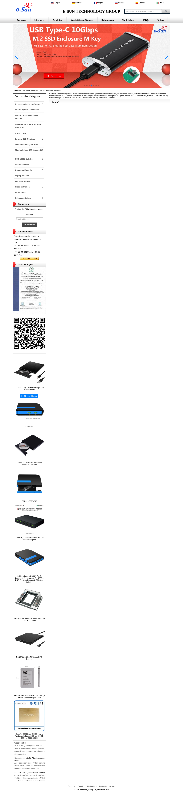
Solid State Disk (22, 164)
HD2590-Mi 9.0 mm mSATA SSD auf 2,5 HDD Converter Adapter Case (29, 697)
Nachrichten (128, 20)
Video (160, 20)
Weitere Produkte (22, 181)
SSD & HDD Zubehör (24, 159)
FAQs (146, 20)
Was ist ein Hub (20, 744)
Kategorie (26, 90)
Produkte (57, 20)
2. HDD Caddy (21, 133)
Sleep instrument (22, 187)
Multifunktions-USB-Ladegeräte (29, 150)
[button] (84, 85)
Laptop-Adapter (22, 176)
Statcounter (104, 790)
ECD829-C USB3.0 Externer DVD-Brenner (29, 658)
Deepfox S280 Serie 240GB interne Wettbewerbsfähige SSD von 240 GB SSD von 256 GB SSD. (29, 736)
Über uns (39, 20)
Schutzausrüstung (23, 198)
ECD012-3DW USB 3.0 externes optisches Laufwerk (29, 464)
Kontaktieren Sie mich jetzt (29, 259)
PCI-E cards (20, 192)
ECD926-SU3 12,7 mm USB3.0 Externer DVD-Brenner (35, 773)
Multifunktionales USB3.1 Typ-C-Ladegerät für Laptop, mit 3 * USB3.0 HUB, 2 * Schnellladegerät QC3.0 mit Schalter (29, 579)
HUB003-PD (29, 426)
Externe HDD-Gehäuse (25, 139)
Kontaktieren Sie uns (81, 20)
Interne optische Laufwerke (42, 90)
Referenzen (108, 20)
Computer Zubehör (23, 170)
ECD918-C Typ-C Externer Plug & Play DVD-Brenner (29, 389)
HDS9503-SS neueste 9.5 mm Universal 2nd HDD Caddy (29, 620)
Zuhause (21, 20)
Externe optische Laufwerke (27, 104)
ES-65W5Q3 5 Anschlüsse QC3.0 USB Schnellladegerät (29, 539)
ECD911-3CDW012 (29, 501)
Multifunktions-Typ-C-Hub (26, 144)
